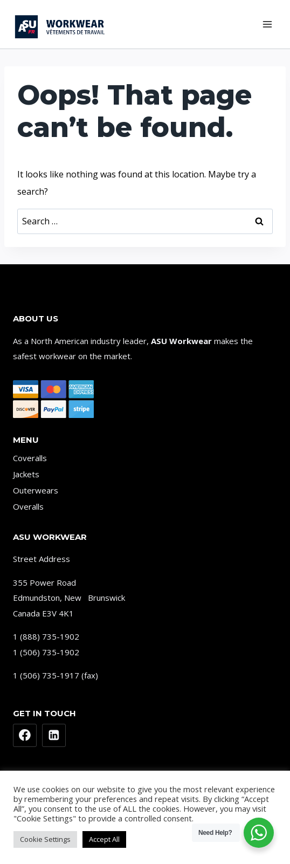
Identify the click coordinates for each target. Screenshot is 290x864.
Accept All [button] (104, 839)
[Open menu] (267, 24)
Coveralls (30, 457)
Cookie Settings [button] (45, 839)
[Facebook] (25, 736)
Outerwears (35, 490)
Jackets (26, 474)
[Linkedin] (54, 736)
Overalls (28, 506)
